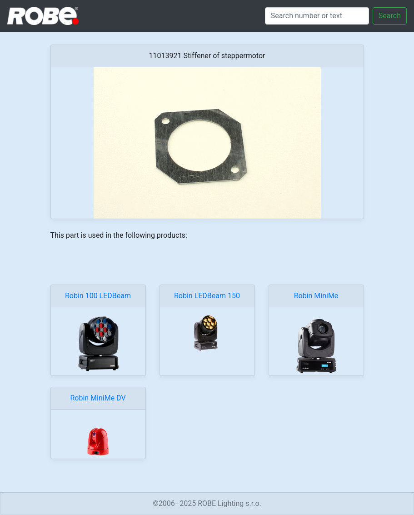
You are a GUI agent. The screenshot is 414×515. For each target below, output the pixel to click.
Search (390, 15)
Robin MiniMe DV (97, 398)
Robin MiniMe (316, 295)
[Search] (317, 16)
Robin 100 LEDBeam (98, 295)
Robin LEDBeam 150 (207, 295)
